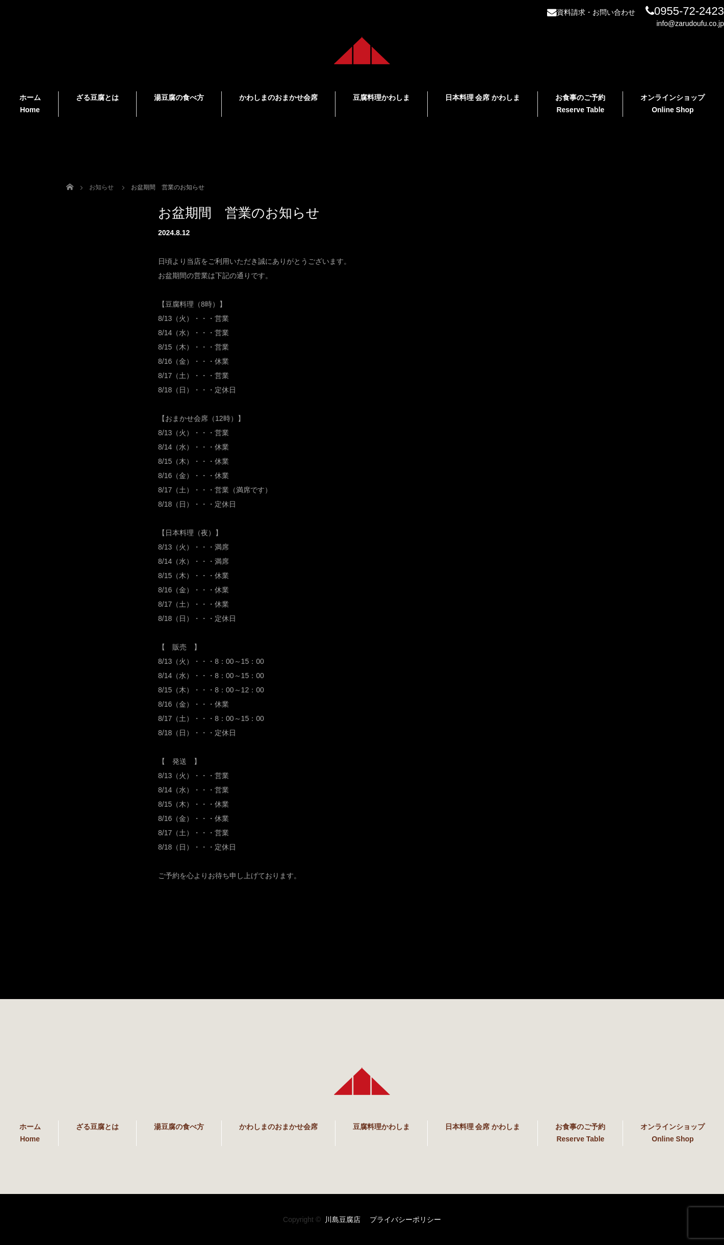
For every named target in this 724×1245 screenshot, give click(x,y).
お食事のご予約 (580, 103)
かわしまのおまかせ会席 (278, 97)
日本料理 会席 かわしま (483, 97)
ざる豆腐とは (97, 97)
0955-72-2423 (684, 11)
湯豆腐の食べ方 (179, 97)
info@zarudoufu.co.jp (690, 23)
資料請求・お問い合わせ (591, 12)
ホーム (30, 103)
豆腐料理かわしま (381, 97)
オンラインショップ (672, 103)
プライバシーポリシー (405, 1219)
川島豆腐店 (342, 1219)
